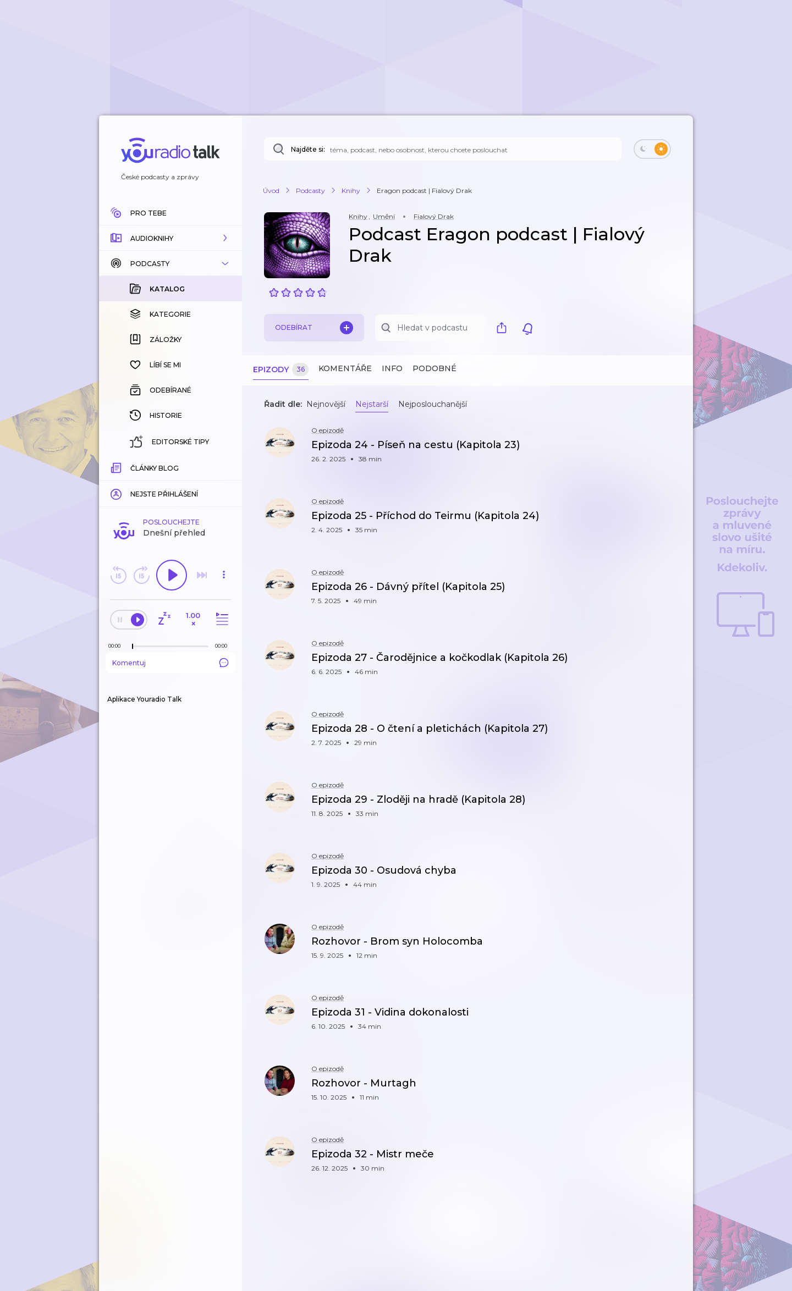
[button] (170, 238)
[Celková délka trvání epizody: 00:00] (224, 467)
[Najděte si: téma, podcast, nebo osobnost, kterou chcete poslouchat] (443, 149)
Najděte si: (308, 149)
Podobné (435, 368)
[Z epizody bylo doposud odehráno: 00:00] (117, 467)
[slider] (132, 467)
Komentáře (345, 368)
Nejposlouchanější (432, 404)
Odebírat (314, 327)
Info (392, 368)
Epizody (281, 369)
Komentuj (170, 483)
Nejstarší (371, 404)
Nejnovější (325, 404)
